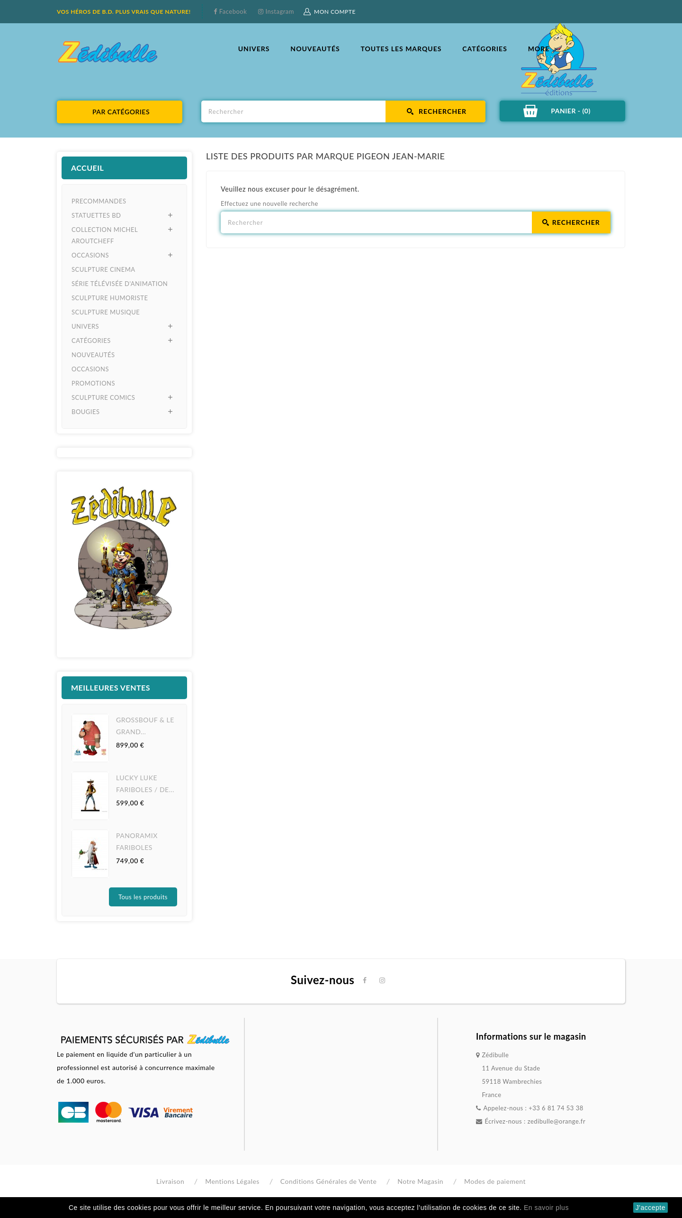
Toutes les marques (400, 49)
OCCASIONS (90, 255)
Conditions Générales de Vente (328, 1181)
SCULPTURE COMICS (103, 397)
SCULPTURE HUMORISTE (110, 298)
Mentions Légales (232, 1181)
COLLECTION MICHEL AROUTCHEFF (105, 235)
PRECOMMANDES (99, 201)
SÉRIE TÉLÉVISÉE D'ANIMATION (120, 283)
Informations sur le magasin (531, 1036)
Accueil (87, 167)
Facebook (232, 11)
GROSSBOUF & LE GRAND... (145, 726)
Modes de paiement (495, 1181)
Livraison (170, 1181)
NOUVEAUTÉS (315, 49)
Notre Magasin (420, 1181)
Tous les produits (143, 897)
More (539, 49)
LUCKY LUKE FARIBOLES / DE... (145, 784)
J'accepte (650, 1207)
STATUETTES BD (96, 215)
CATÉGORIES (484, 49)
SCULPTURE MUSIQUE (106, 312)
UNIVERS (254, 49)
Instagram (279, 11)
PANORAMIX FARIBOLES (137, 841)
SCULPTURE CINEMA (103, 269)
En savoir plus (546, 1207)
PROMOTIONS (93, 383)
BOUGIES (86, 411)
